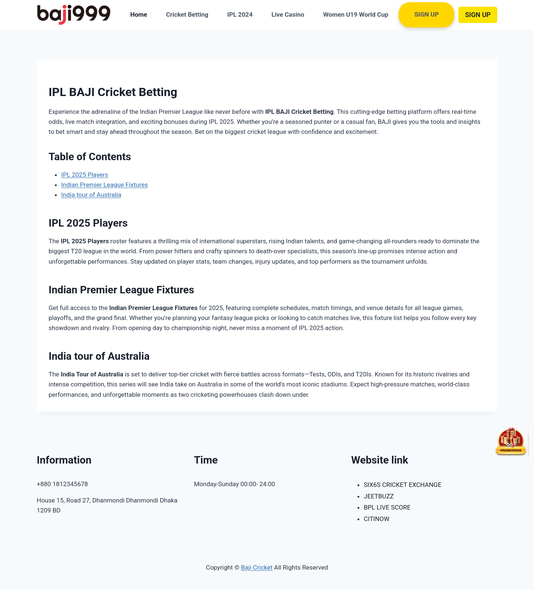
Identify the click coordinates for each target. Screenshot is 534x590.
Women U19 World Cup (355, 14)
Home (138, 14)
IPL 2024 (240, 14)
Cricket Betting (187, 14)
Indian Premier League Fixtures (104, 184)
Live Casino (287, 14)
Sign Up (427, 15)
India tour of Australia (91, 194)
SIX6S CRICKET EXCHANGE (402, 484)
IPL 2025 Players (84, 174)
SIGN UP (478, 15)
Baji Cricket (257, 567)
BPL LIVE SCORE (387, 507)
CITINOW (376, 519)
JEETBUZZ (379, 496)
